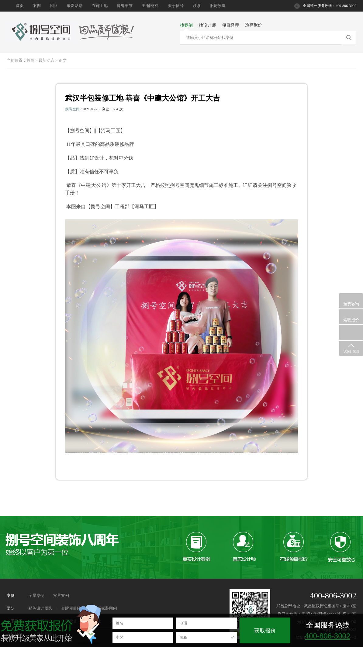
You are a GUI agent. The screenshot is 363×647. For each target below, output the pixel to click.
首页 (20, 5)
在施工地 (100, 5)
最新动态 (46, 60)
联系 (197, 5)
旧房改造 (218, 5)
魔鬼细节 (125, 5)
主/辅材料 (150, 5)
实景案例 (61, 595)
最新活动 (75, 5)
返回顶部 (351, 348)
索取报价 (351, 316)
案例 (37, 5)
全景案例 (36, 595)
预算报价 (253, 24)
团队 (54, 5)
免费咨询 (351, 301)
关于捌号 (176, 5)
